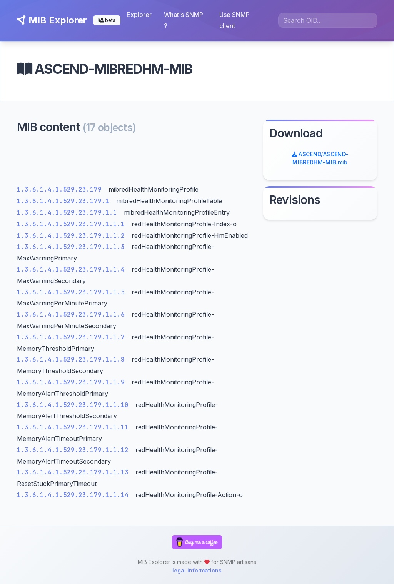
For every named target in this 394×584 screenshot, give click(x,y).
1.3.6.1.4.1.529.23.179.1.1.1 (73, 224)
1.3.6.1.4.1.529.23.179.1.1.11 (74, 427)
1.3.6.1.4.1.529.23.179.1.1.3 (73, 247)
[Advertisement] (135, 161)
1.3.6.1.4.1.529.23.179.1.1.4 (73, 269)
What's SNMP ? (183, 20)
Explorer (139, 14)
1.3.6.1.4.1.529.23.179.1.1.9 (73, 382)
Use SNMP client (234, 20)
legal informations (197, 570)
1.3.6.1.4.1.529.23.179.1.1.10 (74, 405)
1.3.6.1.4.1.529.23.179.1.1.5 (73, 292)
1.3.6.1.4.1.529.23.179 (61, 189)
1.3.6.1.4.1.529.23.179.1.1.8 (73, 359)
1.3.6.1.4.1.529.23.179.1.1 (69, 213)
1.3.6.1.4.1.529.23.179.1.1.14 (74, 495)
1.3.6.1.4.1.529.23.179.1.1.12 (74, 450)
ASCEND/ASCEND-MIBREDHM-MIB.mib (320, 158)
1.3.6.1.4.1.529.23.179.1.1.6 (73, 314)
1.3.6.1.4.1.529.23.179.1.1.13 (74, 472)
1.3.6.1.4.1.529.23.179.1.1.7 (73, 337)
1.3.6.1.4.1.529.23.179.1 (65, 201)
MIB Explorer (52, 20)
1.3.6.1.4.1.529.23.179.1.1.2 (73, 236)
